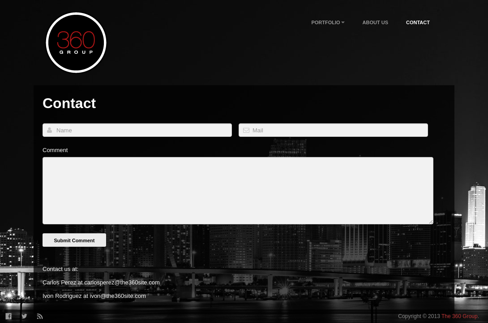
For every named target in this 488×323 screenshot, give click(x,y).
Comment (55, 150)
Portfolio (327, 23)
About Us (375, 22)
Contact (418, 22)
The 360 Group (459, 316)
